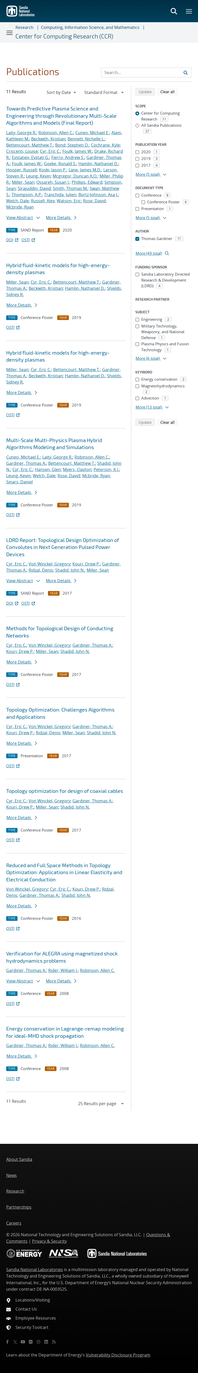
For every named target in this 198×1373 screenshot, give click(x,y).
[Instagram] (38, 1342)
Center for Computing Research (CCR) (64, 36)
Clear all (169, 91)
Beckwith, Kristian (48, 139)
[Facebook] (7, 1342)
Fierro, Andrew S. (67, 157)
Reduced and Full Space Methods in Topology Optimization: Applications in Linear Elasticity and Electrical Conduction (64, 872)
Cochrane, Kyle (105, 145)
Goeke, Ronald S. (60, 163)
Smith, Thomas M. (70, 188)
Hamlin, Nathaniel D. (98, 163)
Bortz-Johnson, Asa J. (98, 194)
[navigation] (62, 92)
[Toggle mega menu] (189, 11)
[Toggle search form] (173, 11)
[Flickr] (31, 1342)
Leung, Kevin (38, 176)
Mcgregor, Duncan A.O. (75, 176)
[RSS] (54, 1342)
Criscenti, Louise (22, 151)
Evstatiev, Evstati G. (30, 157)
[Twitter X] (15, 1342)
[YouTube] (23, 1342)
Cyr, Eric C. (50, 151)
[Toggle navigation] (9, 32)
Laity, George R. (21, 132)
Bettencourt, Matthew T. (29, 145)
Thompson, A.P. (27, 194)
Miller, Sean (23, 182)
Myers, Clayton (77, 469)
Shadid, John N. (70, 570)
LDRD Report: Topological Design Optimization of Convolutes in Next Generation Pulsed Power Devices (62, 547)
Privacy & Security (49, 1241)
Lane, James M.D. (85, 170)
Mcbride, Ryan (20, 207)
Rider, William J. (63, 970)
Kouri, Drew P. (86, 564)
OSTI (28, 239)
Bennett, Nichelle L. (86, 139)
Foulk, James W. (77, 151)
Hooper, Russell (21, 170)
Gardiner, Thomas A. (26, 463)
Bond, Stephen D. (72, 145)
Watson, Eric (69, 201)
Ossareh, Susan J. (53, 182)
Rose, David (94, 201)
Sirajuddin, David (34, 188)
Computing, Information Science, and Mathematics (90, 27)
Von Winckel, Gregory (49, 564)
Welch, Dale (17, 201)
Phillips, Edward (87, 182)
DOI (12, 239)
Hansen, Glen (48, 469)
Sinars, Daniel (19, 482)
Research (24, 27)
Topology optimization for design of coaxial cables (64, 791)
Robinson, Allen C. (55, 132)
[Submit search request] (185, 72)
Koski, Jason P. (53, 170)
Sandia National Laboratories (34, 1269)
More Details (61, 217)
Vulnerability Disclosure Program (118, 1355)
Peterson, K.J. (106, 469)
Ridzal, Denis (41, 570)
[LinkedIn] (46, 1342)
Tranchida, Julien (60, 194)
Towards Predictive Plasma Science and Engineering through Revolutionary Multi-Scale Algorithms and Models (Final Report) (61, 115)
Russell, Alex (43, 201)
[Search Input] (146, 72)
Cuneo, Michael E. (92, 132)
